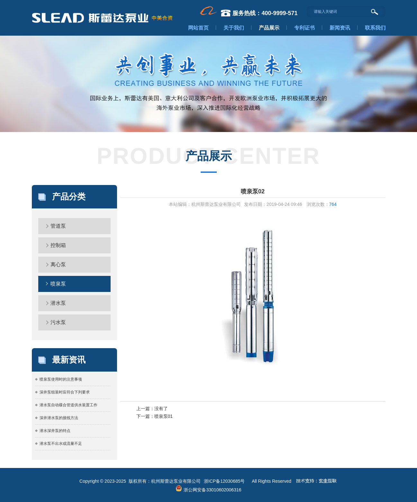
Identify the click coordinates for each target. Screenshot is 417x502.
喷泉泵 (58, 283)
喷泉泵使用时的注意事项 (61, 379)
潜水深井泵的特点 (55, 430)
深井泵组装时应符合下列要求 (65, 392)
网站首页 (198, 28)
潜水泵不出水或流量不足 (61, 443)
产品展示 (269, 28)
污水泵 (58, 322)
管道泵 (58, 226)
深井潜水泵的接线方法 (59, 418)
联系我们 (375, 28)
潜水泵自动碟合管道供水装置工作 (68, 405)
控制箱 (58, 245)
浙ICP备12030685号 (224, 481)
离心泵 (58, 264)
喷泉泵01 (163, 416)
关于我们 (233, 28)
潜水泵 (58, 303)
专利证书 (304, 28)
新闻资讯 (340, 28)
